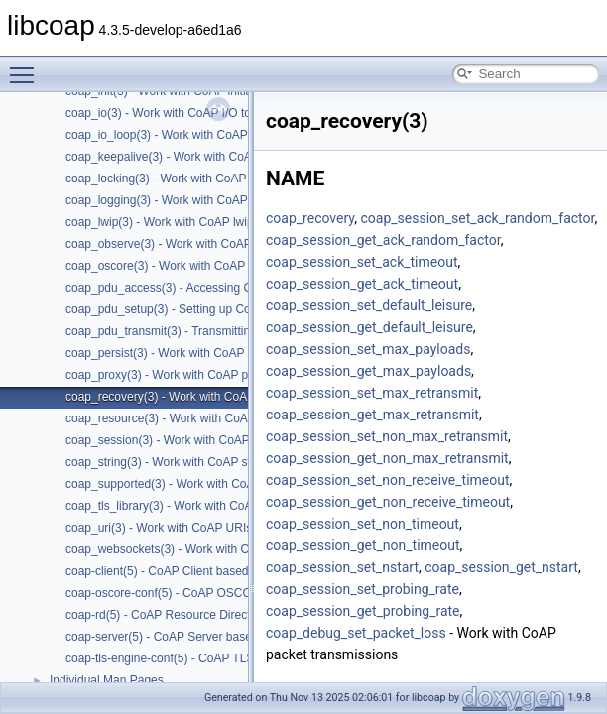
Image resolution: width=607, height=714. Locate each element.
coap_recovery (310, 218)
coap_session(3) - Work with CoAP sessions (182, 440)
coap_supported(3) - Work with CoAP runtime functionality (218, 484)
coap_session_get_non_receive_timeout (388, 502)
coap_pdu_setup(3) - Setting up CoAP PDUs (183, 309)
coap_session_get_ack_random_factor (383, 240)
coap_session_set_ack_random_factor (477, 218)
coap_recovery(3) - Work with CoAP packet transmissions (217, 397)
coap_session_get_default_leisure (369, 327)
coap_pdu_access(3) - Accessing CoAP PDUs (186, 288)
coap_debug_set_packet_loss (356, 633)
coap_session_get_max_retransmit (372, 414)
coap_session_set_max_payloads (368, 349)
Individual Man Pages (107, 680)
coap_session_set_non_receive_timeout (388, 480)
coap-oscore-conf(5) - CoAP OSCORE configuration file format (230, 593)
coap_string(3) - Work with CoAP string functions (193, 462)
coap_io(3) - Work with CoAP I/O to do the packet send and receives (245, 113)
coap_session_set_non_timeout (362, 524)
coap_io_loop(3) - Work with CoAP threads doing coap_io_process (241, 135)
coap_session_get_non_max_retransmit (387, 458)
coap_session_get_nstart (501, 567)
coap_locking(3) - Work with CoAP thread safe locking (207, 178)
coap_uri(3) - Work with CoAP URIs (158, 528)
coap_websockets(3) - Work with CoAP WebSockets (203, 549)
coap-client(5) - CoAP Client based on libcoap (185, 571)
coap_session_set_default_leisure (369, 305)
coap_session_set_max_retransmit (372, 393)
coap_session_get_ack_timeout (362, 284)
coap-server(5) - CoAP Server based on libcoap (190, 637)
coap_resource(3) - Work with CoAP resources (188, 418)
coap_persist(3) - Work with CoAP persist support (195, 353)
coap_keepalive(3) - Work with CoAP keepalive (189, 157)
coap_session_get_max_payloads (368, 371)
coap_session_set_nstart (342, 567)
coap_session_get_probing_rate (363, 611)
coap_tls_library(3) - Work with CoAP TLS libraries (197, 506)
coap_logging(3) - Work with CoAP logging (177, 200)
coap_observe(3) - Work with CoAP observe (181, 244)
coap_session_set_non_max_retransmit (387, 436)
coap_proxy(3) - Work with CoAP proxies (172, 375)
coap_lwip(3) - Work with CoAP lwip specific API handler (213, 222)
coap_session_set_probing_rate (362, 589)
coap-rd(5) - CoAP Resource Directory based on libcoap (212, 615)
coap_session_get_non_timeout (363, 545)
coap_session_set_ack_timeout (362, 262)
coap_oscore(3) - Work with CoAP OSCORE (182, 266)
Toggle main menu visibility (27, 66)
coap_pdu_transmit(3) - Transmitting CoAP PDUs (195, 331)
